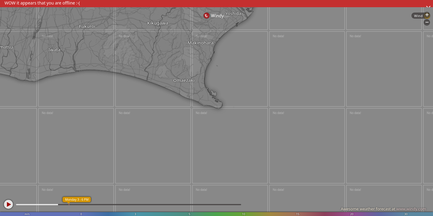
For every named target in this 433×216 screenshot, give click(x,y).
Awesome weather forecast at (383, 209)
